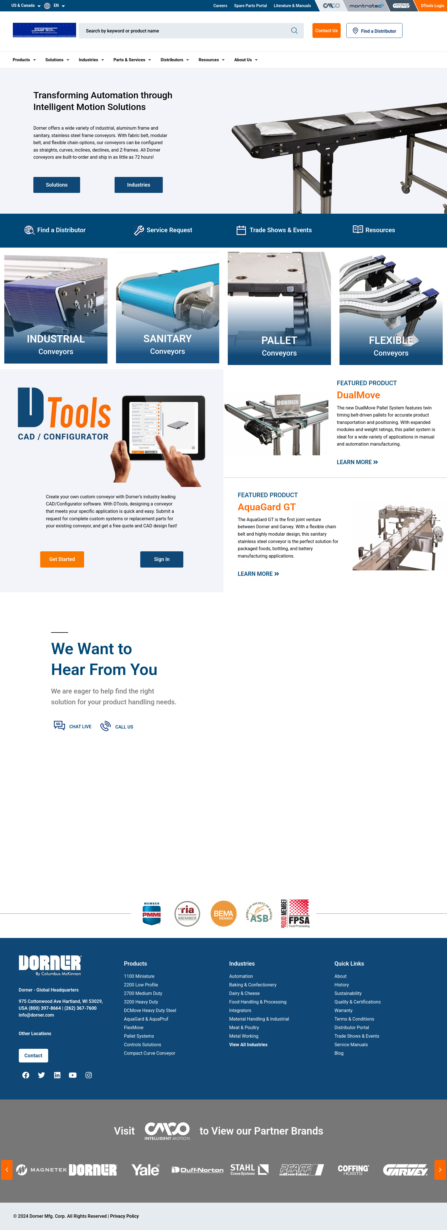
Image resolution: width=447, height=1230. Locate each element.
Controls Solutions (142, 1044)
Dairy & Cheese (244, 993)
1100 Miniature (139, 976)
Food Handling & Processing (258, 1002)
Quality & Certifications (357, 1002)
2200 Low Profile (141, 985)
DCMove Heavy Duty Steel (150, 1010)
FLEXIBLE (391, 340)
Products (21, 59)
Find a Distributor (374, 31)
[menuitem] (220, 5)
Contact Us (326, 30)
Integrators (240, 1010)
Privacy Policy (124, 1216)
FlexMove (133, 1027)
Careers (220, 5)
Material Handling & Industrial (259, 1019)
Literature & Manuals (292, 5)
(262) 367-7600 (80, 1008)
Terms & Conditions (354, 1019)
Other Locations (35, 1033)
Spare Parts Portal (250, 5)
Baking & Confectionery (253, 985)
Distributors (172, 59)
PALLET (279, 340)
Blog (339, 1053)
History (341, 985)
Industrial (56, 339)
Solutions (54, 59)
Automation (241, 976)
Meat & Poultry (244, 1027)
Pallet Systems (139, 1036)
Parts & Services (129, 59)
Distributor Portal (351, 1027)
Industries (88, 59)
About (340, 976)
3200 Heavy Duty (141, 1002)
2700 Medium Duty (143, 993)
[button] (7, 1170)
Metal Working (244, 1036)
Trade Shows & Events (280, 230)
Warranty (343, 1010)
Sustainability (347, 993)
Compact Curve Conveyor (149, 1053)
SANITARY (167, 339)
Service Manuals (351, 1044)
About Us (243, 59)
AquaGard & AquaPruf (146, 1019)
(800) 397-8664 (45, 1008)
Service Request (169, 230)
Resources (209, 59)
